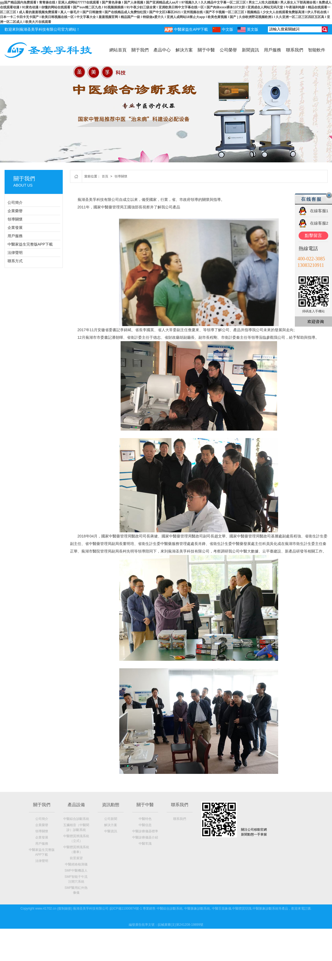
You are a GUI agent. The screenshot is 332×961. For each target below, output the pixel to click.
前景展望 (76, 858)
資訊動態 (110, 804)
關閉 (329, 195)
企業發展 (15, 227)
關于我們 (140, 50)
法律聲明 (15, 252)
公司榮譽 (228, 50)
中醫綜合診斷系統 (76, 819)
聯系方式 (15, 261)
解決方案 (184, 50)
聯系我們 (294, 50)
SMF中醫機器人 (76, 870)
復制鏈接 (64, 908)
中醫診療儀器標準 (145, 831)
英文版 (247, 29)
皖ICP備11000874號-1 (126, 908)
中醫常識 (145, 843)
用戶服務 (272, 50)
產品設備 (76, 804)
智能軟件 (316, 50)
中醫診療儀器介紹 (145, 837)
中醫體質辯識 (241, 908)
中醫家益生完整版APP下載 (30, 244)
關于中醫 (206, 50)
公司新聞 (110, 819)
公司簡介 (15, 202)
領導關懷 (15, 219)
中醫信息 (145, 825)
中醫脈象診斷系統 (197, 908)
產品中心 (162, 50)
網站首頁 (118, 50)
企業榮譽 (15, 211)
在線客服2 (319, 223)
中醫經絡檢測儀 (76, 864)
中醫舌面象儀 (221, 908)
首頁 (105, 176)
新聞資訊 (250, 50)
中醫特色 (145, 819)
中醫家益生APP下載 (186, 29)
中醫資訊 (110, 831)
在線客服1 (319, 210)
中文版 (222, 29)
